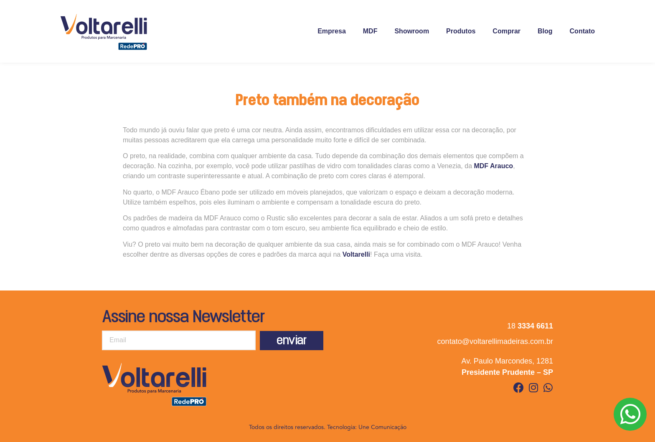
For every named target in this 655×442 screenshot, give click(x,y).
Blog (545, 31)
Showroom (411, 31)
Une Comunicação (382, 427)
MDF (370, 31)
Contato (582, 31)
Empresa (331, 31)
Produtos (460, 31)
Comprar (506, 31)
